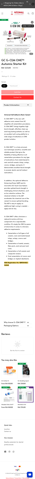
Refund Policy (25, 478)
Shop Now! (16, 7)
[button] (2, 13)
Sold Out (17, 92)
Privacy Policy (18, 478)
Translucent (14, 86)
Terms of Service (10, 478)
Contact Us (17, 97)
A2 (4, 86)
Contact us (7, 431)
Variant (3, 82)
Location (7, 429)
